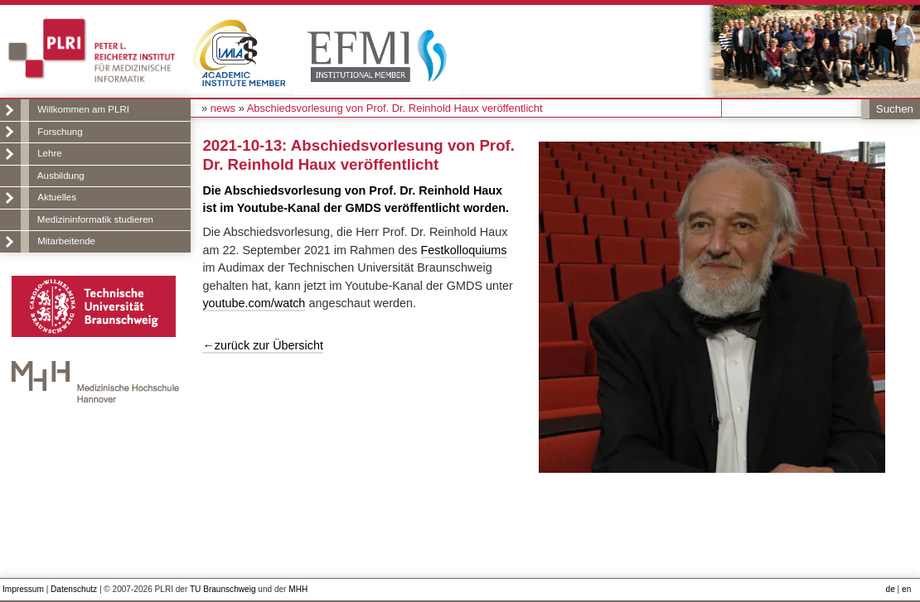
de (890, 589)
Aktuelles (56, 197)
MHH (297, 589)
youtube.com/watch (253, 303)
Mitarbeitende (66, 241)
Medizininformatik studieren (95, 219)
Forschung (59, 132)
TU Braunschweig (223, 589)
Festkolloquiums (464, 250)
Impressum (23, 589)
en (906, 589)
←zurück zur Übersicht (262, 345)
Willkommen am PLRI (83, 109)
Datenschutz (74, 589)
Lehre (49, 153)
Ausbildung (61, 176)
